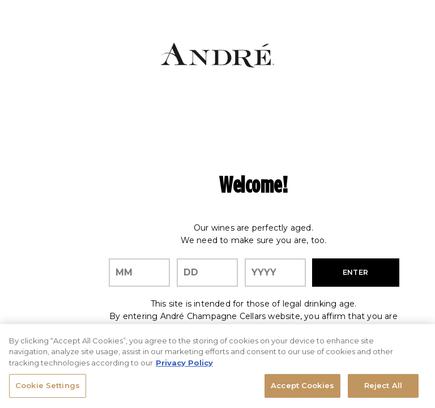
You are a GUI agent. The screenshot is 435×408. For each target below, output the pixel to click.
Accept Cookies (302, 385)
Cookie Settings (47, 385)
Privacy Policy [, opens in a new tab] (184, 362)
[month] (139, 272)
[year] (275, 272)
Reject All (383, 385)
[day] (207, 272)
